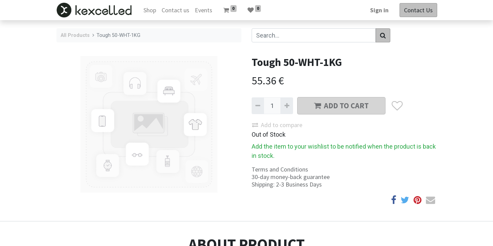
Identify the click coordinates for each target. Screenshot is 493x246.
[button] (397, 105)
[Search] (383, 35)
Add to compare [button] (277, 125)
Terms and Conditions (280, 169)
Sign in (378, 10)
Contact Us (417, 10)
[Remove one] (258, 105)
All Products (75, 35)
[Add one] (286, 105)
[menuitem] (150, 10)
